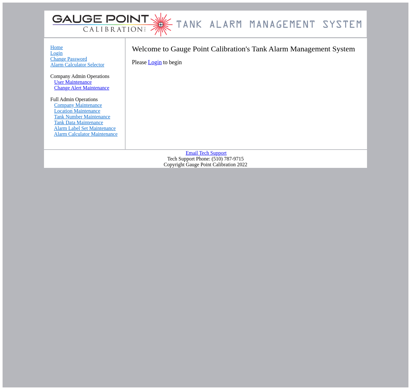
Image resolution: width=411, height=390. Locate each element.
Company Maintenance (78, 105)
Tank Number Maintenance (82, 116)
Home (56, 47)
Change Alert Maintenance (81, 88)
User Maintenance (73, 82)
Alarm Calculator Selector (77, 64)
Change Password (68, 59)
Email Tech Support (206, 153)
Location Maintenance (77, 111)
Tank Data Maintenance (78, 122)
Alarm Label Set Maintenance (85, 128)
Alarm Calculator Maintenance (86, 134)
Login (56, 53)
